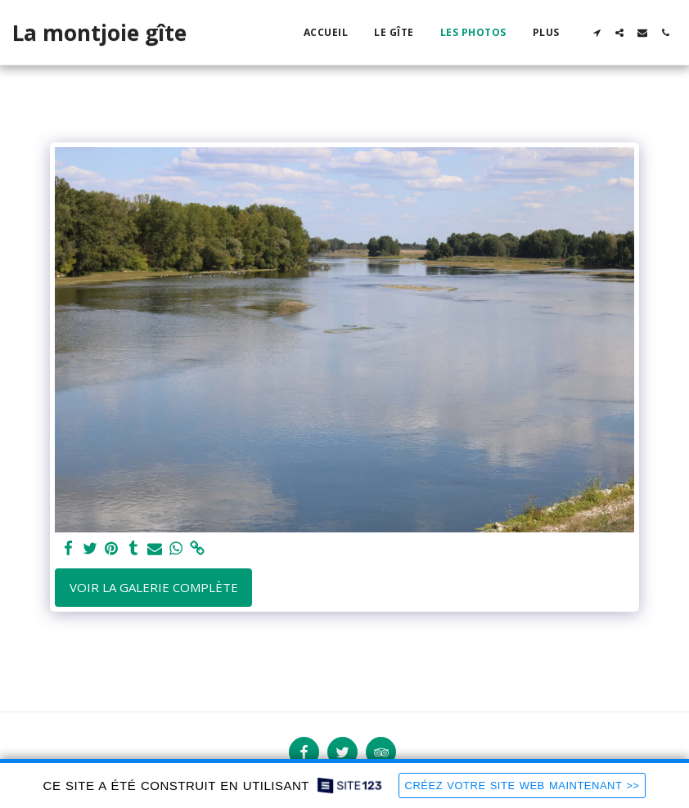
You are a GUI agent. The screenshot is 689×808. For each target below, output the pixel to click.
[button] (596, 33)
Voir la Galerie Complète (154, 587)
